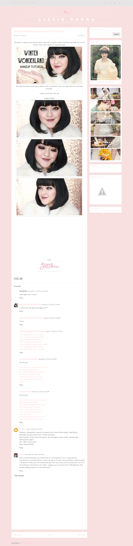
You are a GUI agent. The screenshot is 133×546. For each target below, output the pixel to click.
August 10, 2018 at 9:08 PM (52, 318)
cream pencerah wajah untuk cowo (31, 379)
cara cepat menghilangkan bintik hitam (32, 372)
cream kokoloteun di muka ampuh (30, 419)
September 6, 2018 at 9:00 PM (47, 359)
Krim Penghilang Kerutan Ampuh (30, 342)
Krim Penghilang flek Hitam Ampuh (31, 347)
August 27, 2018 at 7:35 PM (53, 331)
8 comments (81, 36)
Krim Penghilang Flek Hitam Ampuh (31, 335)
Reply (21, 298)
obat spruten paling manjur (28, 359)
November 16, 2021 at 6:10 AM (34, 454)
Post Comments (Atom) (29, 543)
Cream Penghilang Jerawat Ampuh (31, 339)
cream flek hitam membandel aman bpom (33, 367)
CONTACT (34, 3)
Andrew (22, 454)
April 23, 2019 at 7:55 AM (34, 429)
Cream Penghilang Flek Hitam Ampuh (32, 331)
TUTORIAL (26, 3)
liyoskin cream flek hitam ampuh (30, 409)
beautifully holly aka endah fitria (30, 304)
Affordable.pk (74, 465)
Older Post (81, 535)
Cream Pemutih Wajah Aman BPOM (31, 337)
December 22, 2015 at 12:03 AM (37, 291)
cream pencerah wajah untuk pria (30, 412)
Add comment (19, 476)
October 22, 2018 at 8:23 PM (40, 392)
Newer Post (18, 535)
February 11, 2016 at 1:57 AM (50, 304)
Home (13, 3)
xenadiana (22, 429)
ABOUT (19, 3)
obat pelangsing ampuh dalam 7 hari (31, 417)
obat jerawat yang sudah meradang (31, 318)
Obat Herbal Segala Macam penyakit (31, 349)
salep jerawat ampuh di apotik (29, 374)
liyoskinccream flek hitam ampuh (30, 377)
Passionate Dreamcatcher (105, 82)
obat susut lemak (25, 392)
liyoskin (21, 382)
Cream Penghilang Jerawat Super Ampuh (33, 344)
